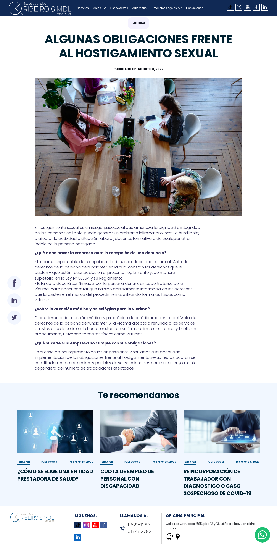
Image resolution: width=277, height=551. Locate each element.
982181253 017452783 (135, 528)
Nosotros (83, 8)
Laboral (139, 23)
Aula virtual (139, 8)
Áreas (97, 8)
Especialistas (119, 8)
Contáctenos (194, 8)
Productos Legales (164, 8)
